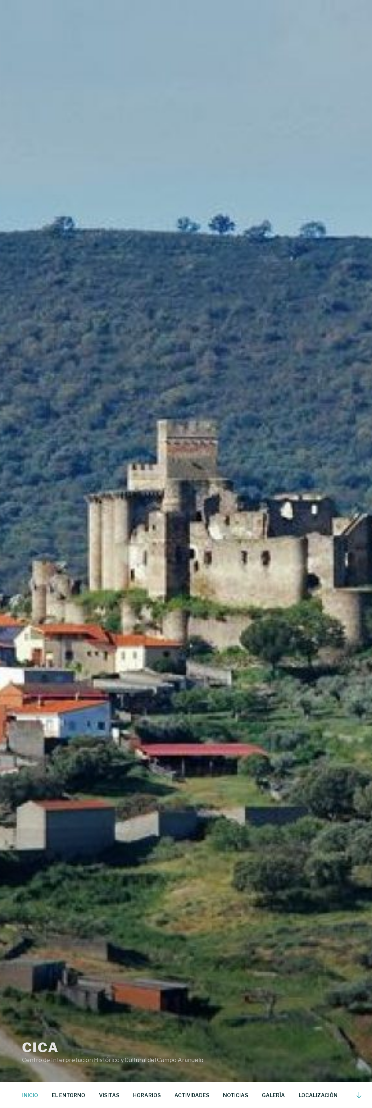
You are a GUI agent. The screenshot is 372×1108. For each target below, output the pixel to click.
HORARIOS (147, 1095)
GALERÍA (273, 1095)
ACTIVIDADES (191, 1095)
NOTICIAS (235, 1095)
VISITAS (109, 1095)
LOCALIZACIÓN (318, 1095)
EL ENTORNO (68, 1095)
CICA (40, 1048)
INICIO (30, 1095)
